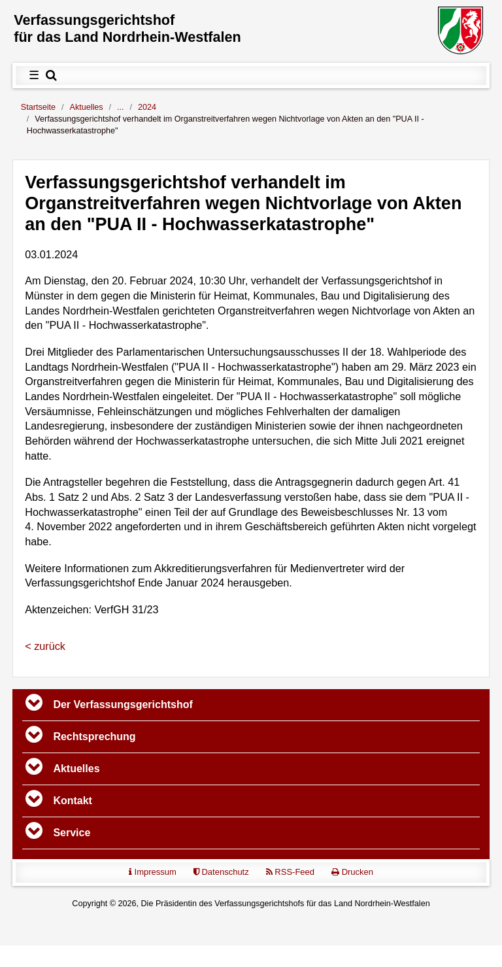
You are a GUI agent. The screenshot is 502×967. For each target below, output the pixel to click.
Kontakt (72, 800)
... (120, 107)
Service (71, 832)
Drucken (352, 872)
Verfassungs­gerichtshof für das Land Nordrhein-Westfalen (127, 28)
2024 (147, 107)
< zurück (45, 646)
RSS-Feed (290, 872)
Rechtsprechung (94, 736)
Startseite (38, 107)
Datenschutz (221, 872)
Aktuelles (86, 107)
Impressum (152, 872)
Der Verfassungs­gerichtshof (122, 704)
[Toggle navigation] (34, 705)
